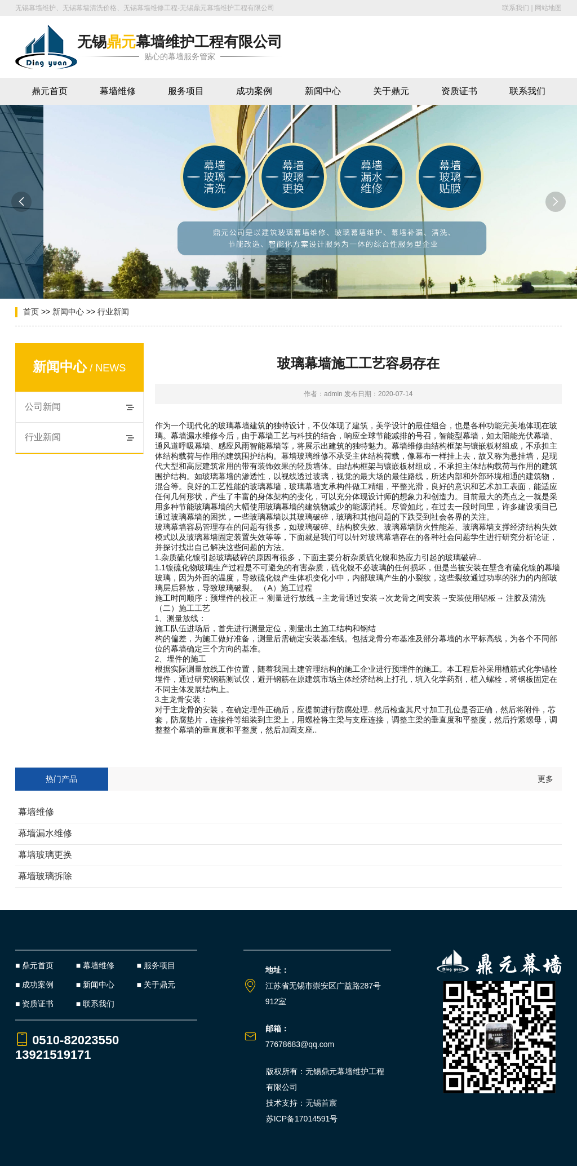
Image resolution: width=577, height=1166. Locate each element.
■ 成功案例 (34, 984)
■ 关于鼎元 (156, 984)
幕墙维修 (118, 91)
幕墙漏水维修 (45, 833)
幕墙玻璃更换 (45, 854)
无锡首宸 (321, 1102)
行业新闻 (113, 311)
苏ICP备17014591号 (302, 1118)
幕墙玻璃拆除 (45, 876)
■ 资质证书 (34, 1003)
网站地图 (548, 8)
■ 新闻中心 (95, 984)
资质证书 (459, 91)
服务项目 (186, 91)
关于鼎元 (391, 91)
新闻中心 (323, 91)
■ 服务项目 (156, 965)
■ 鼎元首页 (34, 965)
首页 (31, 311)
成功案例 (254, 91)
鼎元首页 (50, 91)
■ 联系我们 (95, 1003)
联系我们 (515, 8)
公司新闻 (43, 406)
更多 (545, 778)
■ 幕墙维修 (95, 965)
